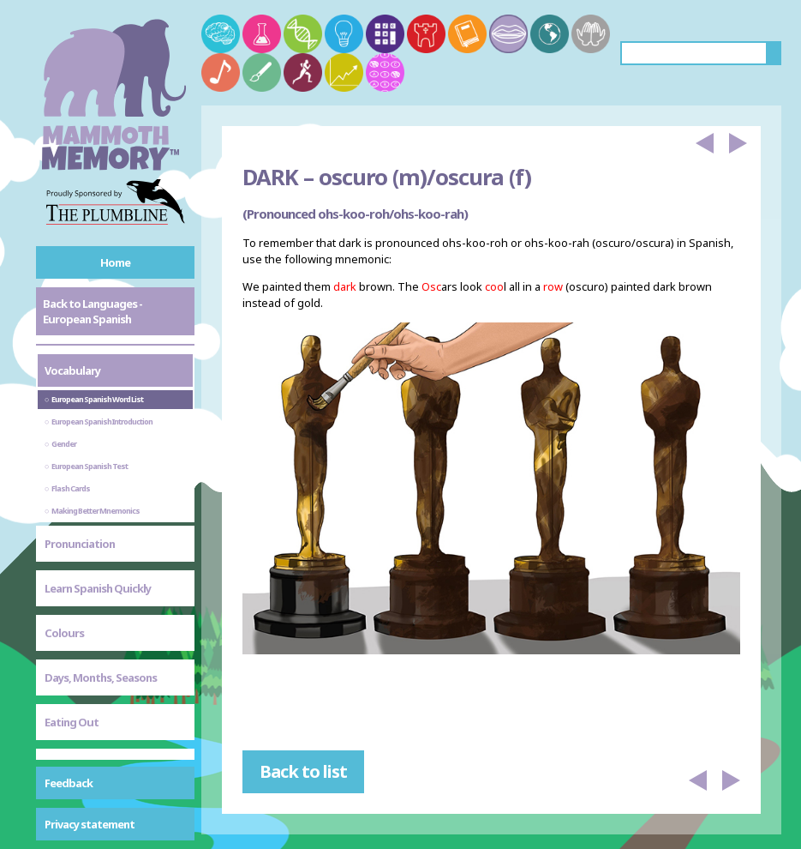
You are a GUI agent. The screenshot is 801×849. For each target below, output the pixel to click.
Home (115, 262)
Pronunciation (80, 543)
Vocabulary (72, 370)
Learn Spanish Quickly (98, 588)
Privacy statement (89, 824)
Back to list (303, 771)
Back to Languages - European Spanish (92, 311)
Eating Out (72, 722)
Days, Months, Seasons (101, 677)
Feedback (69, 783)
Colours (64, 633)
